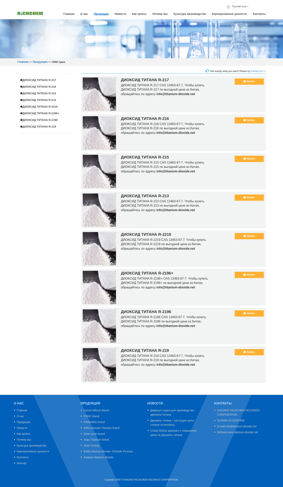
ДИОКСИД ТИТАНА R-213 (39, 100)
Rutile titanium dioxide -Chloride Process (108, 451)
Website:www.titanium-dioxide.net (237, 432)
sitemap (21, 463)
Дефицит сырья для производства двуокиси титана (172, 412)
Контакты (259, 13)
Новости (120, 13)
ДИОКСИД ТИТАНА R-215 (39, 93)
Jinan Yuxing (91, 445)
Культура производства (189, 13)
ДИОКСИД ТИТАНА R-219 (39, 126)
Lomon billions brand (96, 410)
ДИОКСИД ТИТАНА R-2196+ (40, 113)
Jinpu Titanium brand (96, 439)
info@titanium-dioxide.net (175, 94)
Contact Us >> (258, 71)
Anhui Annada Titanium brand (101, 427)
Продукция (101, 13)
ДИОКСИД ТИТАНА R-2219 (40, 106)
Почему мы (160, 13)
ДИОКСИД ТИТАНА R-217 (39, 80)
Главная (69, 13)
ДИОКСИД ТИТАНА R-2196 (40, 120)
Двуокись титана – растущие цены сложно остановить (172, 422)
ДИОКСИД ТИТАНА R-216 (39, 86)
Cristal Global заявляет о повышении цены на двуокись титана (173, 433)
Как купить (139, 13)
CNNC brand (91, 416)
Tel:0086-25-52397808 (230, 420)
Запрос (249, 81)
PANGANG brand (94, 422)
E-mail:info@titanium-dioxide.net (237, 426)
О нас (84, 13)
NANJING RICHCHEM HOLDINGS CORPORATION (238, 412)
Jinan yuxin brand (94, 433)
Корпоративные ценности (229, 13)
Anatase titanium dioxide (98, 457)
